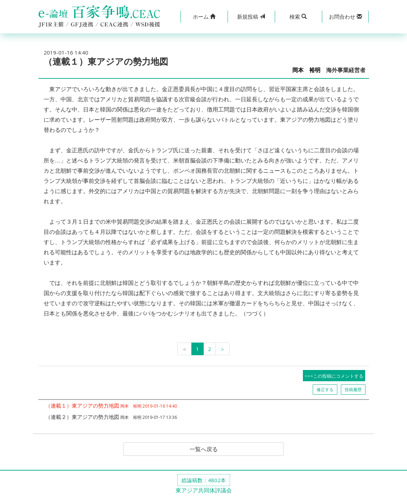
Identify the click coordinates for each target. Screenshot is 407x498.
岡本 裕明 (306, 70)
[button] (204, 17)
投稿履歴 (353, 389)
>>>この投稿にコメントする (334, 376)
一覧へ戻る (204, 449)
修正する (325, 389)
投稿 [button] (251, 16)
